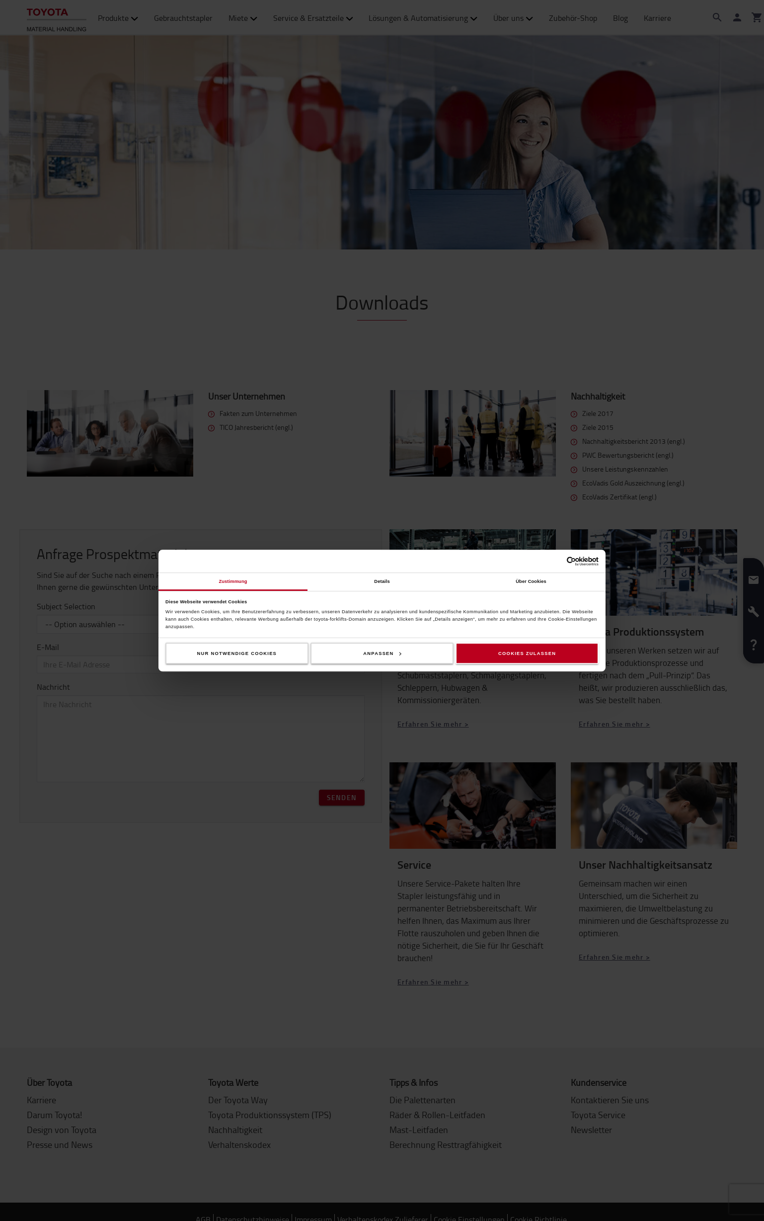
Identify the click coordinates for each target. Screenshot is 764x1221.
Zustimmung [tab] (233, 581)
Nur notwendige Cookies (237, 653)
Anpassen (382, 653)
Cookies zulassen (527, 653)
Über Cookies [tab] (531, 581)
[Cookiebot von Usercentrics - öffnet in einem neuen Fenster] (555, 561)
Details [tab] (381, 581)
